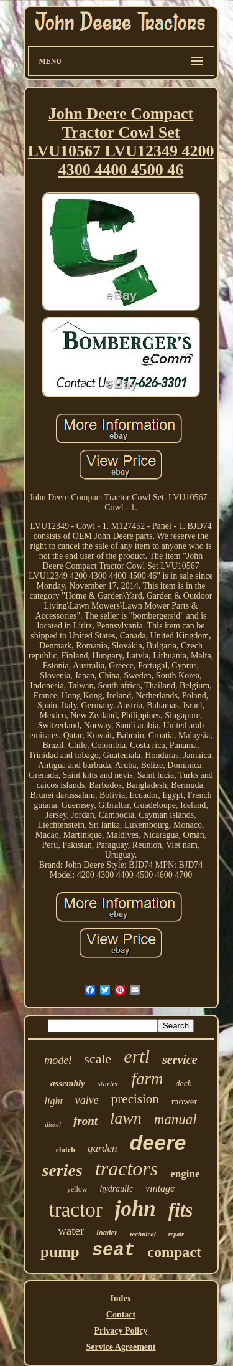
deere (158, 1142)
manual (175, 1119)
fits (180, 1210)
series (62, 1170)
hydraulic (116, 1188)
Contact (120, 1314)
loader (106, 1232)
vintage (160, 1188)
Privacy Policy (121, 1330)
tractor (76, 1209)
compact (174, 1252)
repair (176, 1234)
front (85, 1120)
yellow (77, 1189)
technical (143, 1234)
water (71, 1230)
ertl (137, 1056)
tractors (126, 1168)
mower (184, 1101)
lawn (126, 1118)
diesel (53, 1124)
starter (108, 1083)
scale (97, 1058)
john (135, 1209)
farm (147, 1079)
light (54, 1101)
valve (87, 1100)
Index (120, 1298)
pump (60, 1251)
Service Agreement (120, 1347)
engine (184, 1174)
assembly (67, 1083)
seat (113, 1250)
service (180, 1059)
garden (102, 1148)
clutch (65, 1149)
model (57, 1060)
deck (183, 1083)
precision (135, 1098)
